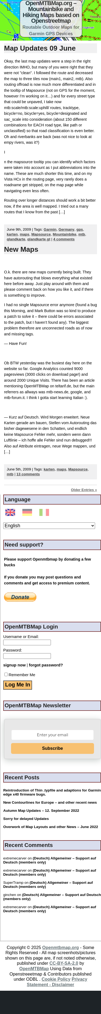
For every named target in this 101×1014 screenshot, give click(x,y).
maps (24, 234)
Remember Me (19, 674)
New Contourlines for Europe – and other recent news (50, 802)
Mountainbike (64, 234)
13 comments (28, 474)
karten (12, 234)
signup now (14, 665)
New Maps (21, 249)
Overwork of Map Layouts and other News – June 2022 (50, 827)
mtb (81, 234)
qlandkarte (16, 239)
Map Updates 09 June (40, 48)
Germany (66, 229)
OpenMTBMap (34, 968)
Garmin (50, 229)
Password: (12, 650)
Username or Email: (21, 636)
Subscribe (52, 748)
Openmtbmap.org (60, 947)
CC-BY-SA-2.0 (63, 963)
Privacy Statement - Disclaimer (57, 982)
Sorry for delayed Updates (26, 819)
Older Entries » (84, 490)
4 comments (64, 239)
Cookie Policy (56, 979)
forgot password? (46, 665)
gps (79, 229)
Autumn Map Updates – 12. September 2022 (41, 811)
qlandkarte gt (38, 239)
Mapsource (41, 234)
